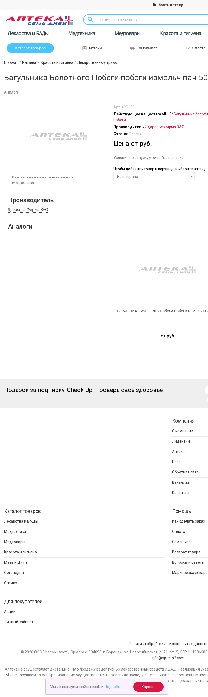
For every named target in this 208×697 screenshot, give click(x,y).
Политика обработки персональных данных (168, 644)
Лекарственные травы (97, 62)
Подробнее (115, 687)
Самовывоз (146, 48)
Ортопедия (14, 572)
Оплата (199, 48)
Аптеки (95, 48)
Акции (9, 611)
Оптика (10, 583)
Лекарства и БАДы (28, 34)
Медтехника (81, 34)
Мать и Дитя (15, 562)
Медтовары (128, 34)
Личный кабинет (19, 622)
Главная (11, 62)
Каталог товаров (30, 48)
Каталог (29, 62)
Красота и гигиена (180, 34)
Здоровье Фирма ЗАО (28, 209)
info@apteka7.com (168, 658)
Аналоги (12, 92)
